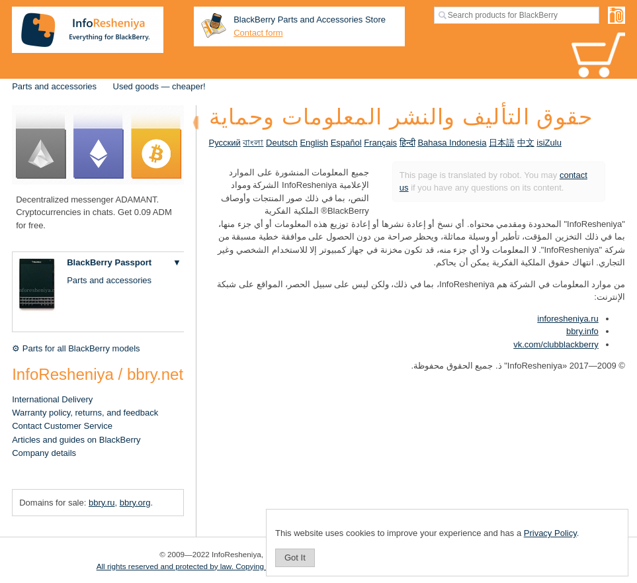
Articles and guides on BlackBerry (76, 440)
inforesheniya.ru (568, 319)
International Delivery (52, 399)
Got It (295, 557)
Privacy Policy (550, 533)
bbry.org (135, 503)
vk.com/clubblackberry (556, 344)
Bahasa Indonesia (451, 143)
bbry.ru (102, 503)
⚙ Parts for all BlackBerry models (76, 348)
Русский (225, 143)
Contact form (258, 33)
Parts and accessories (54, 86)
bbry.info (582, 331)
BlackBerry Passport (109, 262)
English (314, 143)
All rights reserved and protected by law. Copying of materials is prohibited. (225, 566)
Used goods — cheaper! (159, 86)
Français (380, 143)
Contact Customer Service (62, 426)
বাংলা (253, 143)
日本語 (502, 143)
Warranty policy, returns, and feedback (85, 413)
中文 (525, 143)
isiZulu (549, 143)
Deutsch (282, 143)
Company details (44, 453)
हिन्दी (407, 143)
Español (346, 143)
